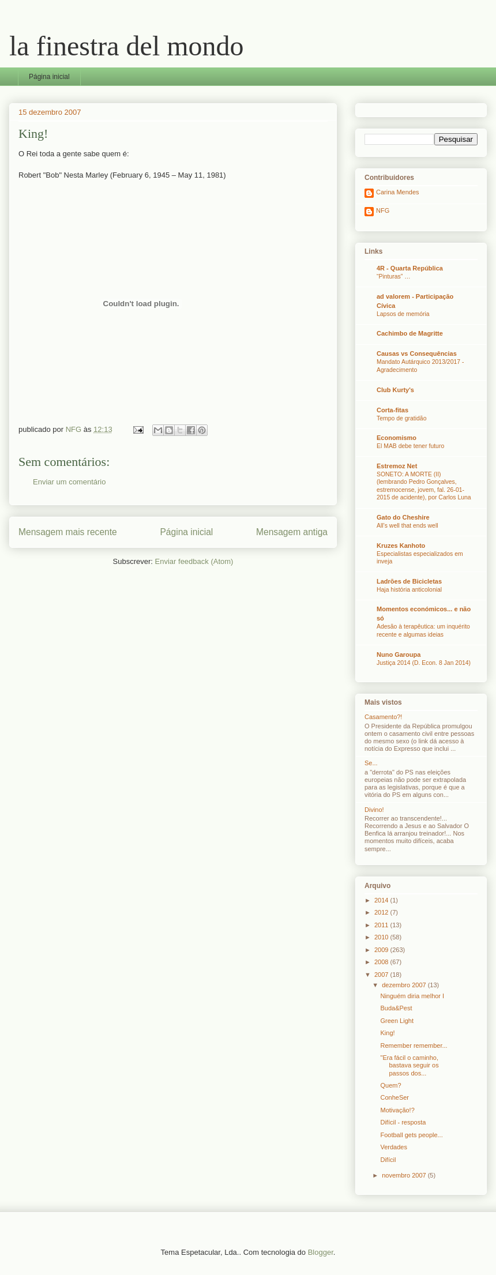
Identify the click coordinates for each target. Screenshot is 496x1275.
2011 (382, 925)
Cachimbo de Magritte (410, 333)
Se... (371, 762)
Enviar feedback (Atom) (194, 561)
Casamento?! (383, 716)
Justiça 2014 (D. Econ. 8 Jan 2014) (424, 663)
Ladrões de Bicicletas (409, 581)
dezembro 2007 (405, 984)
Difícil (388, 1159)
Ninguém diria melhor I (412, 995)
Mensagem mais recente (67, 532)
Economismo (396, 437)
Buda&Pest (396, 1008)
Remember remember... (413, 1045)
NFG (382, 210)
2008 (382, 961)
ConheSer (394, 1097)
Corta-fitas (392, 410)
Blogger (320, 1252)
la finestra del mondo (126, 46)
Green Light (396, 1020)
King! (387, 1032)
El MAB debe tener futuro (410, 446)
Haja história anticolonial (409, 589)
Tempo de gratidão (401, 418)
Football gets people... (411, 1134)
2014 (382, 900)
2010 (382, 937)
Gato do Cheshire (403, 517)
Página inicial (49, 77)
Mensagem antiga (292, 532)
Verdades (393, 1147)
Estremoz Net (397, 465)
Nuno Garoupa (398, 654)
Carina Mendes (397, 192)
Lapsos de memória (403, 314)
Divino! (374, 809)
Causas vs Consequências (417, 353)
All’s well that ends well (407, 525)
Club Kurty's (395, 389)
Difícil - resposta (403, 1122)
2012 (382, 912)
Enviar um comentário (69, 481)
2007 (382, 974)
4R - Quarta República (410, 268)
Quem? (390, 1085)
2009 (382, 949)
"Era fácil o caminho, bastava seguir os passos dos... (409, 1065)
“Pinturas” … (394, 276)
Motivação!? (397, 1110)
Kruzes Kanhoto (401, 545)
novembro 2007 (405, 1175)
